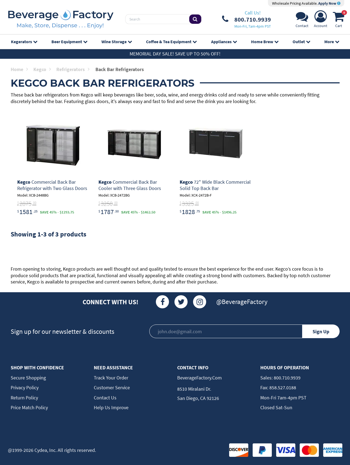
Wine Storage (116, 41)
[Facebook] (162, 301)
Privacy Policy (25, 387)
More (331, 41)
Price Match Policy (29, 407)
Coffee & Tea (171, 41)
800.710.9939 (287, 378)
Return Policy (24, 397)
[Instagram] (199, 301)
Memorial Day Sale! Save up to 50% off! (175, 54)
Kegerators (24, 41)
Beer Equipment (69, 41)
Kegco (42, 69)
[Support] (302, 20)
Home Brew (264, 41)
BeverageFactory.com (199, 378)
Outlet (301, 41)
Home (19, 69)
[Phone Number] (246, 19)
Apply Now (329, 3)
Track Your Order (111, 378)
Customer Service (112, 387)
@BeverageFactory (241, 301)
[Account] (320, 20)
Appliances (224, 41)
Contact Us (105, 397)
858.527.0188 (282, 387)
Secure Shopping (28, 378)
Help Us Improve (111, 407)
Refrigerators (72, 69)
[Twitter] (181, 301)
